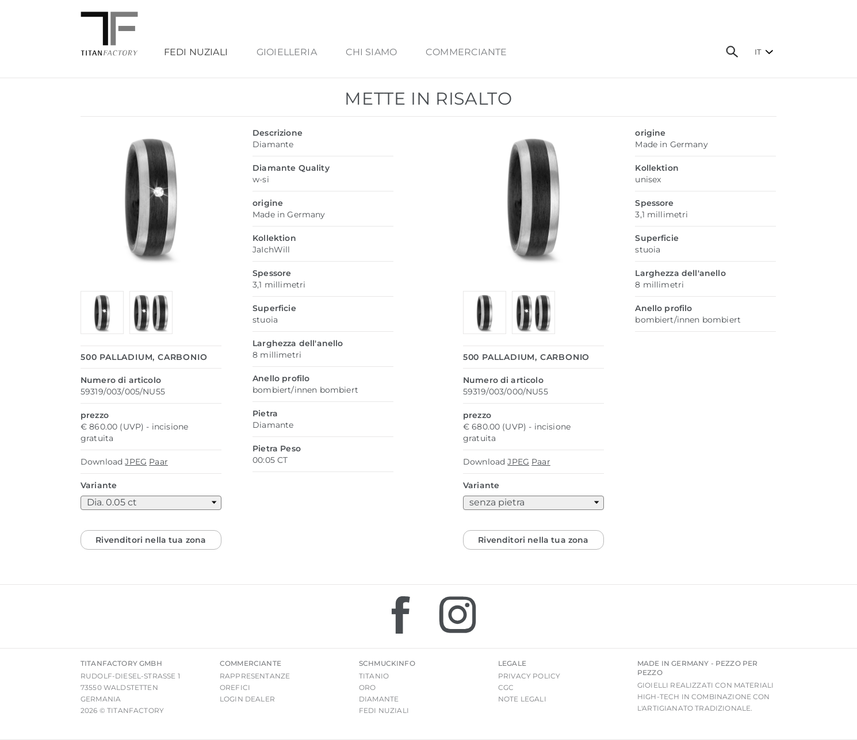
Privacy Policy (529, 676)
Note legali (522, 699)
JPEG (136, 462)
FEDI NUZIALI (196, 52)
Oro (367, 687)
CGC (506, 687)
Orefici (235, 687)
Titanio (374, 676)
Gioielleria (287, 52)
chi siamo (371, 52)
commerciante (466, 52)
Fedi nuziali (384, 710)
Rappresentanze (255, 676)
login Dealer (247, 699)
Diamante (379, 699)
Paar (158, 462)
